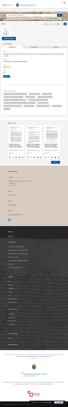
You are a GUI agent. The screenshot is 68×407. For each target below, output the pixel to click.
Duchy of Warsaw (56, 106)
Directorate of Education (43, 106)
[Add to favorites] (55, 24)
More (55, 162)
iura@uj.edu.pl (12, 205)
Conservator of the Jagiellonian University (14, 100)
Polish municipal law (13, 257)
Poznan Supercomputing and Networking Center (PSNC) (50, 404)
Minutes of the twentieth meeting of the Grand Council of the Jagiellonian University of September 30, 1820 (34, 146)
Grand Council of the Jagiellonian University (15, 94)
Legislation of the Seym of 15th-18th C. (18, 250)
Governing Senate (34, 94)
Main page (11, 236)
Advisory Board (12, 320)
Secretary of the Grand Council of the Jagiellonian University (19, 103)
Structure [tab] (56, 47)
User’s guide (11, 324)
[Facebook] (9, 220)
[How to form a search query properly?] (61, 18)
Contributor (11, 288)
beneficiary (7, 109)
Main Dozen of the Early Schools (12, 106)
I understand (58, 402)
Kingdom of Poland (29, 106)
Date (9, 295)
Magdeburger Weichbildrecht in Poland (18, 260)
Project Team (11, 317)
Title (9, 281)
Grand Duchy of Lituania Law (15, 267)
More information (48, 402)
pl (62, 24)
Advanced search (53, 18)
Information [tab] (34, 47)
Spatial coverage (12, 298)
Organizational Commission (45, 97)
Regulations (11, 313)
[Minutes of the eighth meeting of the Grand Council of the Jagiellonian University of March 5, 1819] (6, 31)
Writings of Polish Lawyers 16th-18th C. (18, 253)
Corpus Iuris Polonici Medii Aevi (16, 246)
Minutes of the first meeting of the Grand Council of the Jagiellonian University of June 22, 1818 (16, 146)
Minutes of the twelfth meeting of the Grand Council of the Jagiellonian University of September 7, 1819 (52, 146)
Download (7, 43)
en (65, 24)
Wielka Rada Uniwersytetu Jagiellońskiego (15, 61)
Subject (10, 291)
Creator (10, 284)
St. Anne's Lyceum (43, 103)
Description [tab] (12, 47)
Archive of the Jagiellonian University (38, 100)
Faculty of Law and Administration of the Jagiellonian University (33, 356)
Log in (9, 338)
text (4, 72)
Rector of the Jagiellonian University (13, 97)
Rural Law (10, 264)
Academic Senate (46, 94)
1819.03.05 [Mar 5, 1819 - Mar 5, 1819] (6, 67)
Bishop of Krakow (30, 97)
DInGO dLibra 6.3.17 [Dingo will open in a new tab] (19, 404)
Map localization (12, 302)
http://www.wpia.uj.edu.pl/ (16, 214)
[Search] (59, 15)
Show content (9, 38)
